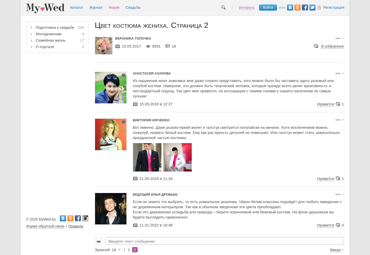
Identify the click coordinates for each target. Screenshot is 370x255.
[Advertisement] (57, 133)
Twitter (312, 7)
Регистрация (330, 7)
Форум (114, 7)
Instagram (85, 218)
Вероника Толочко (133, 38)
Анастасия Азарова (152, 73)
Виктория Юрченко (151, 120)
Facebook (305, 7)
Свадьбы (133, 7)
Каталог (76, 7)
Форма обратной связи (45, 226)
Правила (76, 226)
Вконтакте (290, 7)
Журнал (96, 7)
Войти (268, 7)
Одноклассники (297, 7)
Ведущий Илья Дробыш (155, 194)
